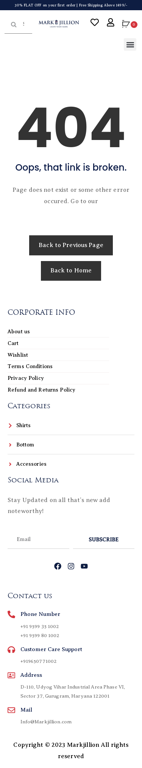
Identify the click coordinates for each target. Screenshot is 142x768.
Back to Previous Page (71, 245)
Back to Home (71, 270)
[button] (130, 44)
